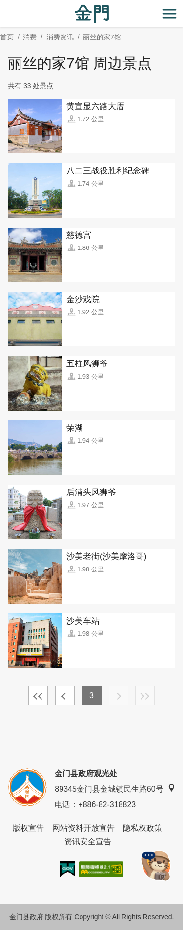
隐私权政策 (142, 828)
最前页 (38, 695)
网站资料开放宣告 (83, 828)
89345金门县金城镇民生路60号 (115, 788)
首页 (7, 37)
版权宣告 (28, 828)
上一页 (65, 695)
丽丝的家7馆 (102, 37)
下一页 (118, 695)
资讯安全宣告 (87, 841)
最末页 (145, 695)
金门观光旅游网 (91, 14)
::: (3, 5)
